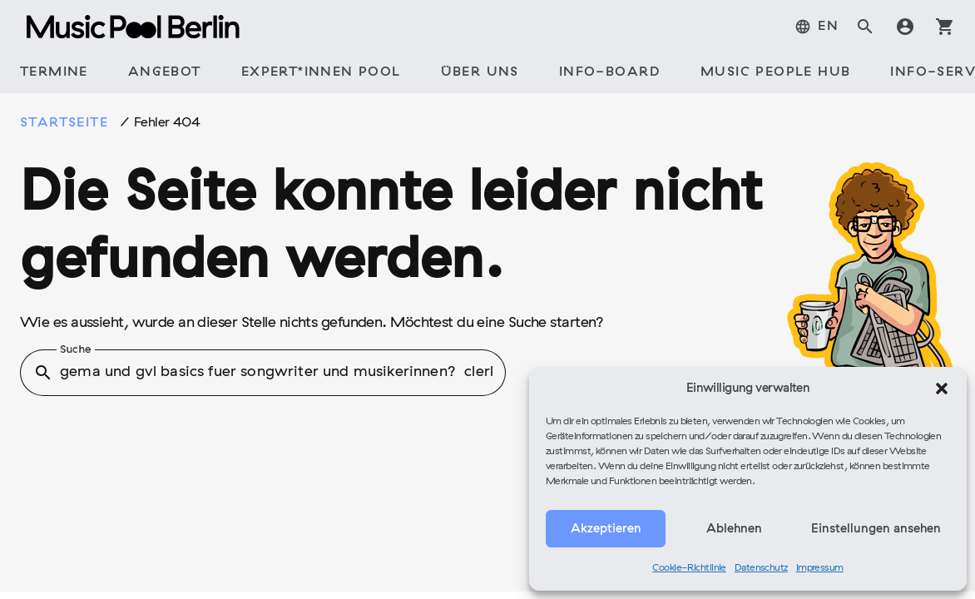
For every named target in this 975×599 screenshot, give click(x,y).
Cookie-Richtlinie (689, 568)
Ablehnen (734, 529)
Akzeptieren (606, 529)
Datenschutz (761, 568)
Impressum (820, 568)
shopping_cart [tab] (945, 27)
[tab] (816, 27)
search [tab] (865, 27)
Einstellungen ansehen (876, 529)
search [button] (43, 373)
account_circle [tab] (905, 27)
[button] (941, 388)
